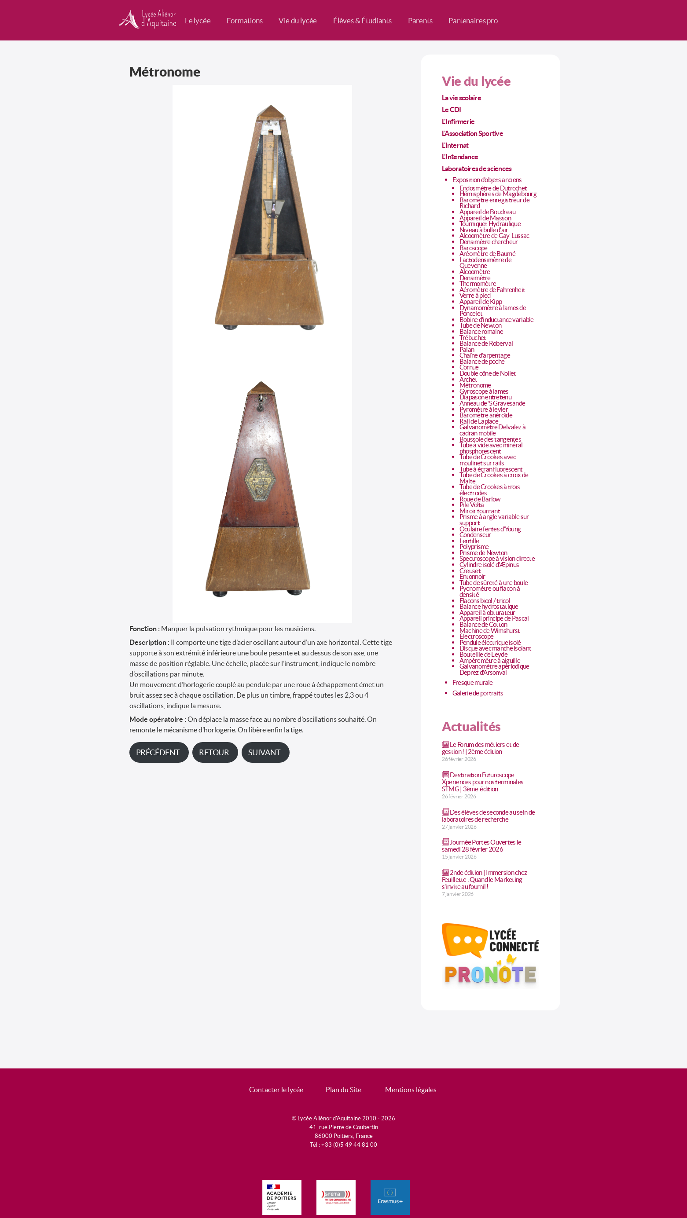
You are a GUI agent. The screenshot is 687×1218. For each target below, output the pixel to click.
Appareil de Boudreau (487, 212)
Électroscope (476, 636)
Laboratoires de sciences (477, 168)
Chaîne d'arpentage (484, 355)
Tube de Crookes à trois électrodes (489, 490)
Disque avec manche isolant (495, 648)
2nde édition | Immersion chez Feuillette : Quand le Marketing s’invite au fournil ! (484, 879)
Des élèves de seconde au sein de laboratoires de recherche (488, 815)
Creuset (470, 570)
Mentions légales (411, 1090)
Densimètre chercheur (488, 241)
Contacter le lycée (276, 1090)
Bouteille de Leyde (483, 654)
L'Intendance (460, 157)
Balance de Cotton (483, 624)
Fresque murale (472, 682)
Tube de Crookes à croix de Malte (493, 478)
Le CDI (451, 109)
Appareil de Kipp (480, 301)
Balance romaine (481, 331)
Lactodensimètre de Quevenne (485, 263)
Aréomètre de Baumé (487, 253)
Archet (468, 379)
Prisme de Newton (483, 552)
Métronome (475, 385)
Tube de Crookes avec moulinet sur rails (487, 460)
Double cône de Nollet (487, 373)
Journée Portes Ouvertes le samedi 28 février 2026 (482, 845)
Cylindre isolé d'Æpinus (489, 564)
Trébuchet (472, 337)
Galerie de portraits (477, 693)
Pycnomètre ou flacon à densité (489, 591)
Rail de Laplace (478, 421)
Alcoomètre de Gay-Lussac (494, 235)
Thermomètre (477, 283)
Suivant (264, 752)
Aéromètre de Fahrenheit (492, 289)
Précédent (158, 752)
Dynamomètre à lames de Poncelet (492, 311)
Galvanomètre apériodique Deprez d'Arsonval (494, 669)
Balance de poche (481, 361)
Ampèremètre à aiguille (489, 660)
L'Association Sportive (472, 133)
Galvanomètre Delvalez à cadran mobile (492, 430)
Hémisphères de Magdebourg (497, 194)
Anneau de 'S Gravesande (492, 403)
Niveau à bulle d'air (483, 230)
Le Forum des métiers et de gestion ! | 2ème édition (480, 748)
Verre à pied (474, 295)
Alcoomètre (474, 271)
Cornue (469, 367)
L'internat (455, 145)
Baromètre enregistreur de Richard (494, 203)
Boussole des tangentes (490, 439)
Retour (214, 752)
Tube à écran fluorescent (491, 469)
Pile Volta (471, 504)
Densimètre (475, 278)
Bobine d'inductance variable (496, 319)
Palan (466, 349)
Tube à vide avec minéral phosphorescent (491, 448)
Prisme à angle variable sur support (494, 520)
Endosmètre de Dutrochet (493, 188)
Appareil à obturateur (487, 612)
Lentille (469, 541)
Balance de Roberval (486, 343)
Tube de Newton (480, 325)
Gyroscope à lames (484, 391)
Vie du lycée (476, 81)
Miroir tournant (479, 511)
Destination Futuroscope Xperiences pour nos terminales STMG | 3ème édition (482, 782)
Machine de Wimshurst (489, 630)
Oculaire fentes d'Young (490, 529)
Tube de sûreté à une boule (493, 582)
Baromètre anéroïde (485, 415)
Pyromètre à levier (483, 409)
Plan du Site (343, 1090)
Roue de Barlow (479, 499)
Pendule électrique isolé (490, 642)
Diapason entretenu (485, 397)
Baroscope (473, 248)
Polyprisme (474, 546)
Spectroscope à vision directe (497, 558)
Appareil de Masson (485, 218)
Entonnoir (472, 576)
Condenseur (475, 534)
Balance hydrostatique (488, 606)
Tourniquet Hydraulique (490, 223)
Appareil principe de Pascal (494, 618)
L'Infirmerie (458, 121)
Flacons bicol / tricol (484, 600)
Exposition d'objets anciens (487, 179)
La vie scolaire (461, 98)
